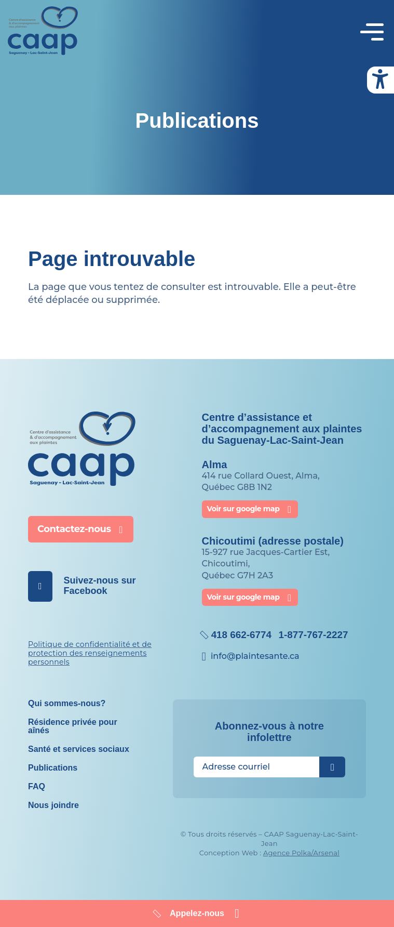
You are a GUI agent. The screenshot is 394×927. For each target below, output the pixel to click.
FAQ (36, 778)
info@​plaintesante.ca (255, 648)
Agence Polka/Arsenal (301, 844)
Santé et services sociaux (78, 740)
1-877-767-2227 (319, 626)
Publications (52, 759)
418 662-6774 (243, 626)
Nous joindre (53, 796)
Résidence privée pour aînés (72, 717)
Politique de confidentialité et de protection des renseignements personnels (90, 644)
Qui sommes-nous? (66, 695)
